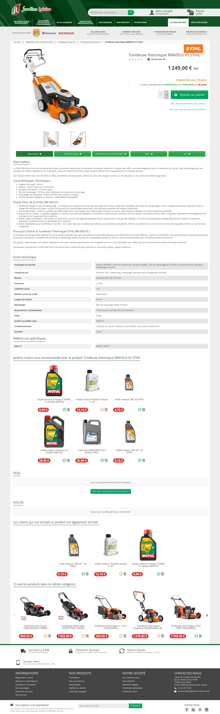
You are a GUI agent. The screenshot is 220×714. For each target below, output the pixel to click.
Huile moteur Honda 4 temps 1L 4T (92, 400)
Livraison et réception (25, 673)
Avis (187, 153)
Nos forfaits (123, 22)
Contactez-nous (129, 680)
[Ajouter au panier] (68, 410)
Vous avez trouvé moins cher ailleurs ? (189, 103)
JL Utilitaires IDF (175, 709)
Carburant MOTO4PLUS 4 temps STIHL (92, 451)
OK (131, 12)
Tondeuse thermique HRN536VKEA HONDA (35, 627)
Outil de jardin (64, 22)
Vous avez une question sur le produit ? (188, 109)
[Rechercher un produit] (108, 12)
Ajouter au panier (189, 94)
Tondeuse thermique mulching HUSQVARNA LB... (148, 627)
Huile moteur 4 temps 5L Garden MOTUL (54, 451)
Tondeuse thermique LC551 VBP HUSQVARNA (186, 627)
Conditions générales (132, 676)
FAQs (149, 153)
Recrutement (128, 669)
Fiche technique (73, 153)
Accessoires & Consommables (110, 153)
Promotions (140, 22)
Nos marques (105, 22)
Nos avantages (22, 676)
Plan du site (21, 683)
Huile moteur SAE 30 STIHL (129, 399)
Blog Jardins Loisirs (24, 666)
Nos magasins (121, 709)
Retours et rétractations (26, 669)
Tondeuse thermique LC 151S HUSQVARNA (110, 627)
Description (34, 153)
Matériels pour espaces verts (21, 22)
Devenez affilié (53, 709)
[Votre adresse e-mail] (103, 694)
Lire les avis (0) (156, 59)
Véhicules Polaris (198, 709)
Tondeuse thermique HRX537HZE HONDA (73, 627)
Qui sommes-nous (131, 666)
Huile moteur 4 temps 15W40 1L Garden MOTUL (54, 400)
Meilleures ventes (77, 676)
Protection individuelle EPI (85, 22)
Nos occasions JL (76, 669)
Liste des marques (77, 680)
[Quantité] (161, 95)
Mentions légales (130, 673)
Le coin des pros (178, 22)
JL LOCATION (155, 709)
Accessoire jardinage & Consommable (43, 22)
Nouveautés (74, 673)
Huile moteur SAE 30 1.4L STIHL (129, 451)
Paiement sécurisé (24, 680)
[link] (186, 698)
